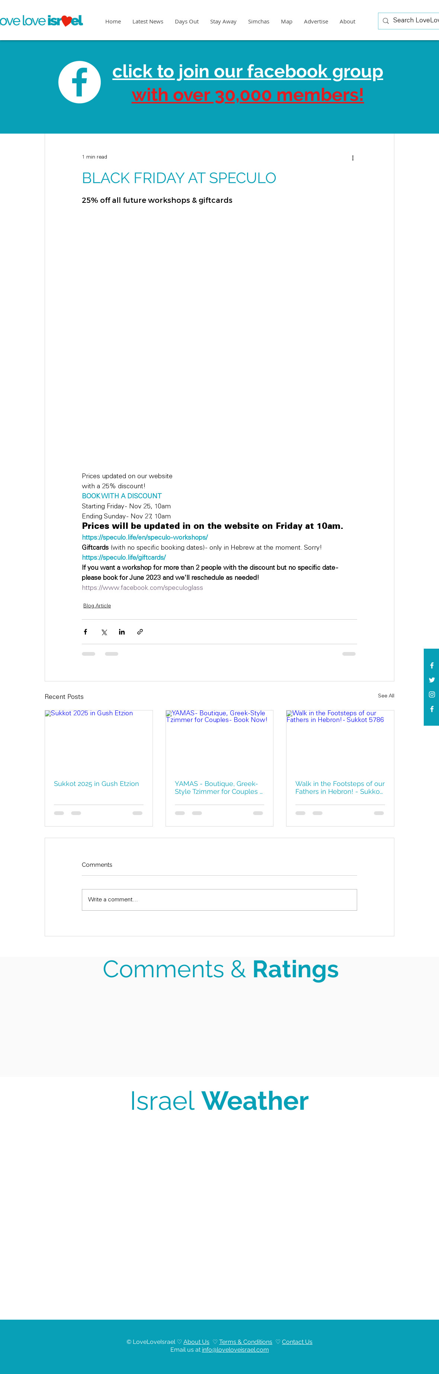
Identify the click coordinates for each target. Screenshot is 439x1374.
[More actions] (352, 157)
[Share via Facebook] (85, 631)
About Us (196, 1341)
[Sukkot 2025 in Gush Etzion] (99, 740)
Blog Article (97, 606)
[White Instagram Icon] (432, 694)
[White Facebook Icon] (432, 665)
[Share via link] (140, 631)
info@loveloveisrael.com (235, 1349)
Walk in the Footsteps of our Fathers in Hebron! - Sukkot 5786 (340, 787)
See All (386, 696)
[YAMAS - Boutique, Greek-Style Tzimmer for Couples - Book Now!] (219, 740)
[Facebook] (432, 709)
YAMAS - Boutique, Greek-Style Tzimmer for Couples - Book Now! (219, 787)
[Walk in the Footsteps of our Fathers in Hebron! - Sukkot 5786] (340, 740)
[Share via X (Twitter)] (103, 631)
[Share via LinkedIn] (121, 631)
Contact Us (297, 1341)
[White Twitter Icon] (432, 680)
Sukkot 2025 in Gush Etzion (96, 783)
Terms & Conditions (245, 1341)
